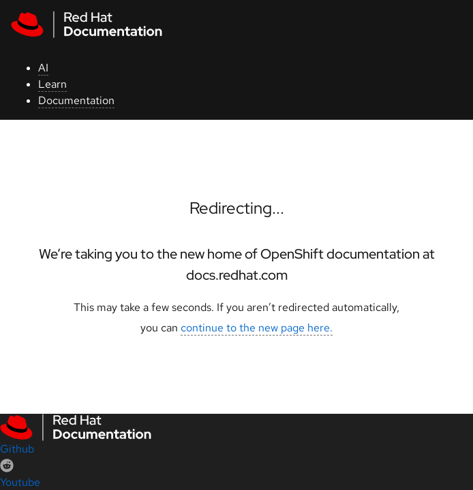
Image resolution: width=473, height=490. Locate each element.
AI (43, 68)
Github (17, 449)
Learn (52, 84)
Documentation (76, 100)
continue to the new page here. (257, 328)
